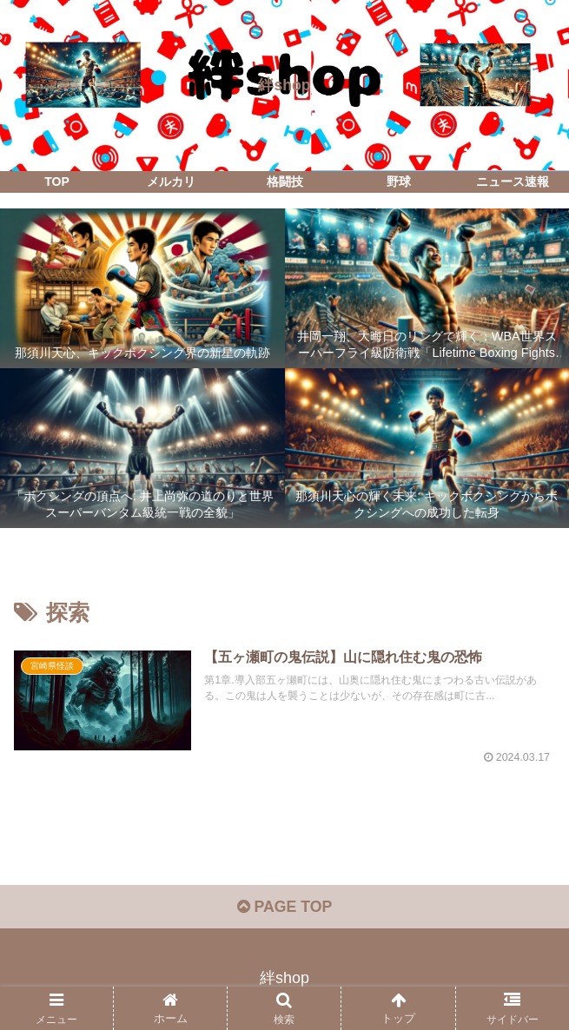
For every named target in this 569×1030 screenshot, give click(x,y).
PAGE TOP (284, 908)
